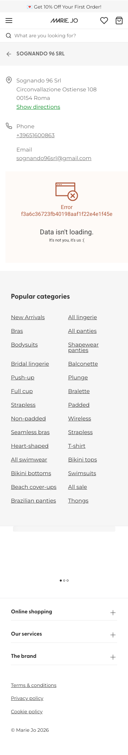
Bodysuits (24, 345)
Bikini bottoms (31, 473)
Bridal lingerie (30, 364)
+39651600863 (35, 135)
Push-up (22, 378)
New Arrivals (28, 317)
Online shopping (64, 613)
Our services (64, 635)
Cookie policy (27, 711)
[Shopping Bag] (119, 20)
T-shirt (77, 446)
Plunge (78, 378)
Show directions (38, 107)
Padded (79, 405)
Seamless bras (30, 432)
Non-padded (28, 419)
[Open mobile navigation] (8, 20)
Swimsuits (82, 473)
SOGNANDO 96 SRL (35, 54)
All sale (77, 487)
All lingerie (82, 317)
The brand (64, 657)
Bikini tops (82, 460)
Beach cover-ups (33, 487)
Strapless (23, 405)
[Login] (104, 20)
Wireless (79, 419)
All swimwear (29, 460)
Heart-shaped (29, 446)
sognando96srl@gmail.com (53, 158)
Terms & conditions (33, 685)
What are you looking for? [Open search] (40, 35)
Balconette (83, 364)
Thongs (78, 501)
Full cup (22, 391)
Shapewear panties (83, 348)
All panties (82, 331)
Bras (17, 331)
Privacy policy (27, 698)
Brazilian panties (33, 501)
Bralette (79, 391)
